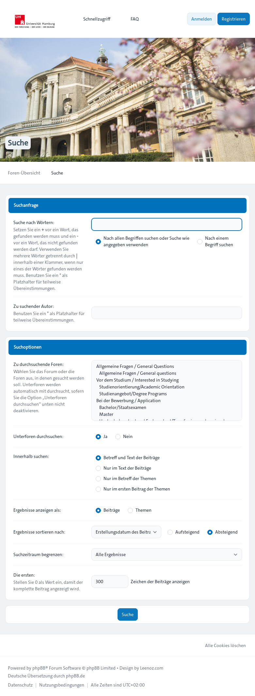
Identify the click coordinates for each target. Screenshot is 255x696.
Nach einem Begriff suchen (215, 241)
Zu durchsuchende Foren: (38, 364)
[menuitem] (94, 19)
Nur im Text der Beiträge (123, 468)
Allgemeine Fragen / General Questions (163, 366)
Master (163, 414)
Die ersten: (24, 575)
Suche (128, 614)
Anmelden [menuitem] (201, 19)
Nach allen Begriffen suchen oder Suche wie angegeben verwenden (142, 241)
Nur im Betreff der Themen (126, 478)
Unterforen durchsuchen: (38, 436)
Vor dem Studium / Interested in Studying (163, 380)
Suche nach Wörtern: (33, 222)
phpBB (38, 668)
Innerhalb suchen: (31, 456)
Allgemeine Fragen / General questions (163, 373)
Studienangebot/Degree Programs (163, 393)
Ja (101, 436)
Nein (124, 436)
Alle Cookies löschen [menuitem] (221, 645)
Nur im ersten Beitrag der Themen (133, 489)
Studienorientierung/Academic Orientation (163, 387)
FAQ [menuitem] (130, 19)
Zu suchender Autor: (33, 306)
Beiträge (108, 510)
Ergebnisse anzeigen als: (37, 510)
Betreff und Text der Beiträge (128, 457)
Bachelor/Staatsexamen (163, 407)
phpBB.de (75, 676)
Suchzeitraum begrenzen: (38, 554)
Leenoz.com (151, 668)
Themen (139, 510)
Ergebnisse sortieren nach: (39, 532)
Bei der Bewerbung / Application (163, 400)
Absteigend (222, 532)
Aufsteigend (183, 532)
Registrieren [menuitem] (234, 19)
